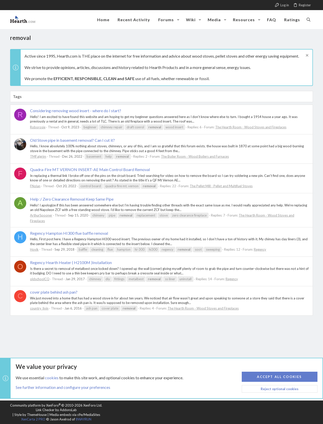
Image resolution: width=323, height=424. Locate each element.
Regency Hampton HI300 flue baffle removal (69, 233)
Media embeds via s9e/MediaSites (74, 415)
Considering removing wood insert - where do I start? (75, 110)
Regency (260, 249)
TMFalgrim (38, 156)
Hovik (34, 249)
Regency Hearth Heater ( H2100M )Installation (71, 262)
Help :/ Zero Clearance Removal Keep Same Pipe (72, 199)
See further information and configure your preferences (63, 387)
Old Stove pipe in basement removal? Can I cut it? (72, 140)
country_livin (39, 308)
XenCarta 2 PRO (33, 419)
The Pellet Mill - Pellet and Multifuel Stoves (221, 186)
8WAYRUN (83, 419)
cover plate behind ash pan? (53, 292)
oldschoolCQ (39, 279)
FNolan (35, 186)
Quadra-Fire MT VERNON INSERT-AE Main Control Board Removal (90, 169)
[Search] (308, 19)
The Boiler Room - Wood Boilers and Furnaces (195, 156)
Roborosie (37, 127)
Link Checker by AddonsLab (56, 410)
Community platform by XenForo (56, 405)
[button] (178, 20)
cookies (52, 377)
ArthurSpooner (41, 215)
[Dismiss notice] (306, 56)
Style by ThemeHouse (30, 415)
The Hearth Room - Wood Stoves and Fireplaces (250, 127)
